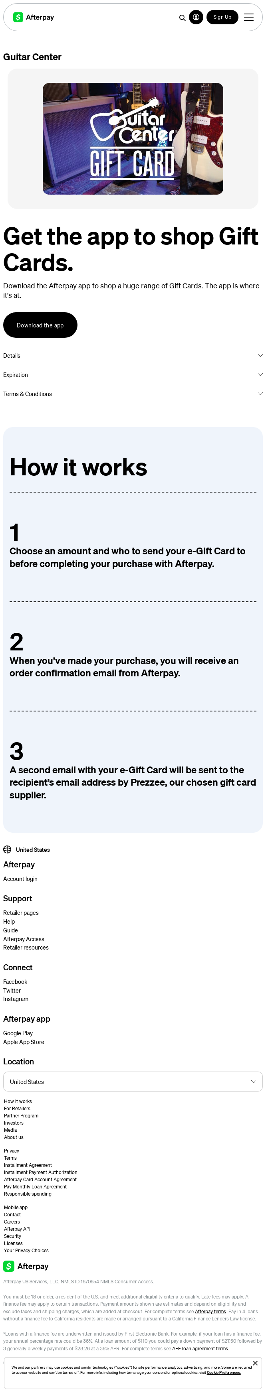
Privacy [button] (11, 1151)
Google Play (18, 1032)
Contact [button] (12, 1215)
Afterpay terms (210, 1311)
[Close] (255, 1363)
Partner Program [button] (21, 1116)
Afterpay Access (23, 938)
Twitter (12, 990)
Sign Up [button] (222, 17)
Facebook (15, 981)
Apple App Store (23, 1041)
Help (9, 921)
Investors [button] (14, 1123)
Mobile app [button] (16, 1207)
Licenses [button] (13, 1243)
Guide (10, 930)
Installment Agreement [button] (28, 1165)
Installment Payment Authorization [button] (40, 1172)
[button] (196, 17)
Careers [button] (12, 1222)
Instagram (15, 998)
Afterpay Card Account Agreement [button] (40, 1179)
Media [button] (10, 1130)
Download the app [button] (40, 325)
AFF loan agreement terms (200, 1349)
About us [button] (14, 1137)
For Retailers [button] (17, 1108)
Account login (20, 878)
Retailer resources (26, 947)
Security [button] (12, 1236)
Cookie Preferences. (224, 1372)
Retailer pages (21, 912)
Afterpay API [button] (17, 1229)
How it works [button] (18, 1101)
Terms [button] (10, 1158)
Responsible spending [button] (28, 1194)
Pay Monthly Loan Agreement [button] (35, 1187)
